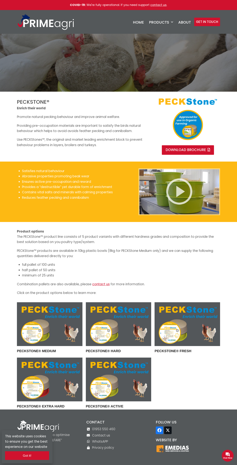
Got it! (27, 455)
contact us (158, 5)
